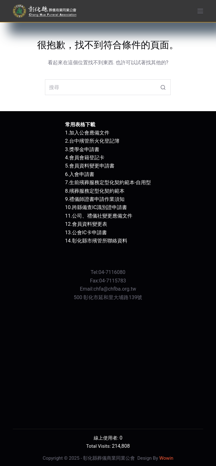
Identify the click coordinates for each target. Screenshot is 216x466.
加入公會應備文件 (89, 133)
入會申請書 (81, 174)
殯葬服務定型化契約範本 (97, 191)
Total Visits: (99, 446)
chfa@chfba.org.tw (115, 289)
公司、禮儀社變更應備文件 (102, 216)
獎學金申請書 (84, 149)
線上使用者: (106, 438)
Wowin (166, 458)
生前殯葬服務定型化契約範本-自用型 (110, 182)
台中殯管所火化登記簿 (94, 141)
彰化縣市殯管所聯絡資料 (99, 241)
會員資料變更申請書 (91, 166)
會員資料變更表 (89, 224)
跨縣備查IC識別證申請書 (99, 207)
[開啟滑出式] (200, 11)
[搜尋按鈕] (163, 87)
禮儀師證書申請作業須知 (97, 199)
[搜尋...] (108, 87)
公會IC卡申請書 (89, 233)
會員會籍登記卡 (86, 158)
